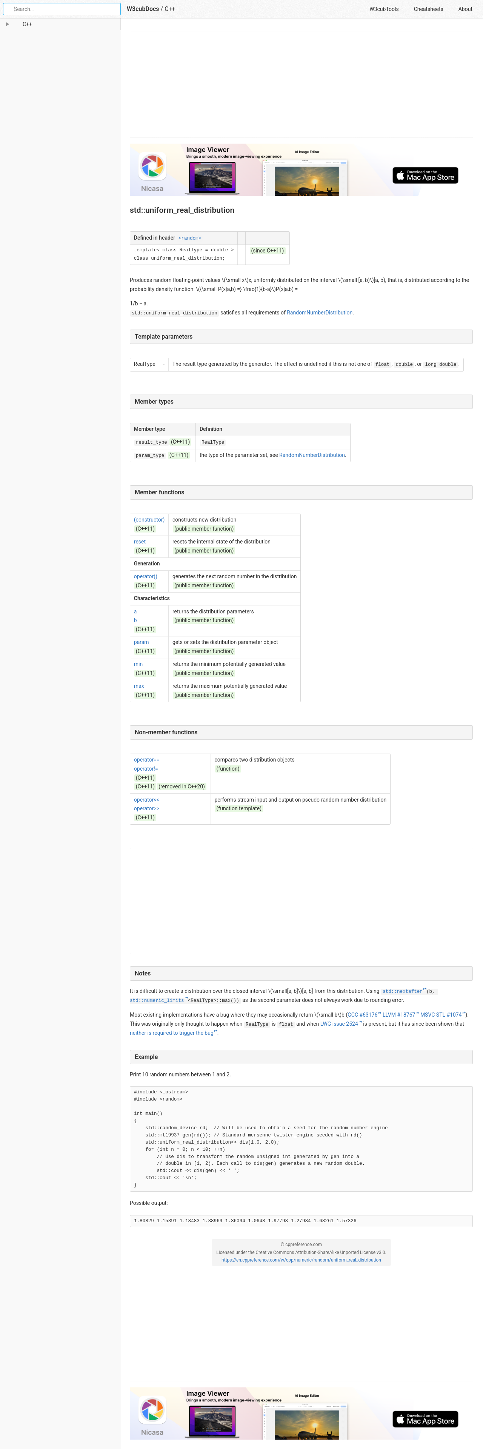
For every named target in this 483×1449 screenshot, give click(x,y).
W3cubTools (383, 9)
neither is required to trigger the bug (172, 1033)
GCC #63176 (362, 1015)
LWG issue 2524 (339, 1024)
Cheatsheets (428, 9)
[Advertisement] (301, 84)
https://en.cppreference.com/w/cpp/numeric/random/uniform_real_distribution (301, 1260)
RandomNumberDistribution (319, 313)
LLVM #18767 (399, 1015)
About (465, 9)
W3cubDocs (143, 8)
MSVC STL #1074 (441, 1015)
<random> (189, 238)
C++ (170, 8)
